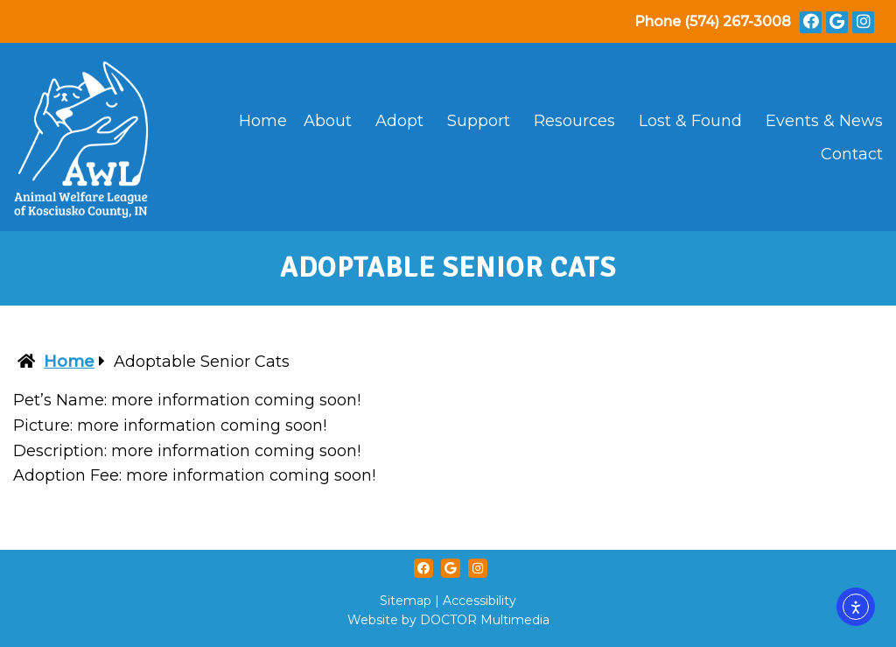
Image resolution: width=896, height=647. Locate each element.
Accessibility (479, 600)
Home (263, 120)
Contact (852, 154)
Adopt (399, 120)
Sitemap (405, 600)
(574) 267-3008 (737, 21)
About (328, 120)
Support (478, 120)
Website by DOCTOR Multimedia (448, 620)
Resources (574, 120)
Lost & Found (690, 120)
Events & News (824, 120)
